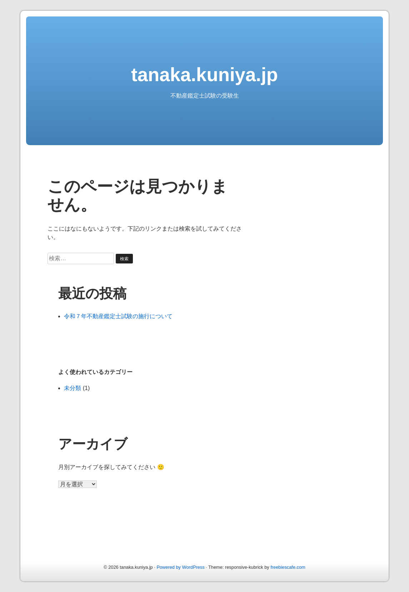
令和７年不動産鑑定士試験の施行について (118, 316)
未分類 (72, 388)
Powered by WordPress (180, 567)
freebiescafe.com (287, 567)
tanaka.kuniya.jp (204, 74)
